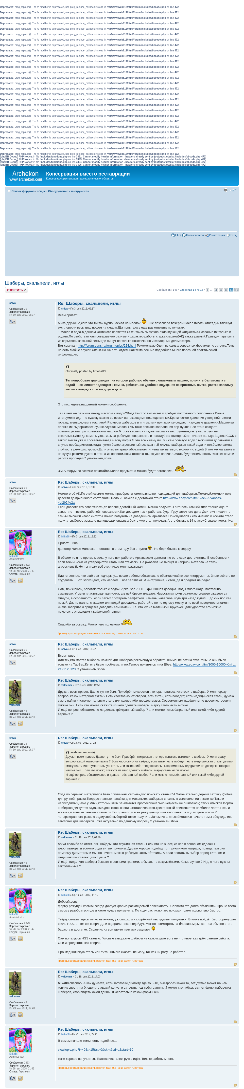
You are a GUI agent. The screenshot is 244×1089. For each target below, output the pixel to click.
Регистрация (217, 235)
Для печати (225, 190)
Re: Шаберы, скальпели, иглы (89, 303)
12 (221, 290)
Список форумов (23, 191)
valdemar (66, 685)
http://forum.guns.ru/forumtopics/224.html (107, 345)
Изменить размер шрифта (233, 190)
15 (236, 290)
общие (41, 191)
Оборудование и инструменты (68, 191)
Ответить (16, 290)
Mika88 (65, 536)
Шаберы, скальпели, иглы (34, 283)
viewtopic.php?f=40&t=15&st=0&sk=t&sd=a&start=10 (95, 1049)
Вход (233, 235)
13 (226, 290)
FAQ (178, 235)
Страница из (191, 289)
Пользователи (195, 235)
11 (215, 290)
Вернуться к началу (235, 474)
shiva (64, 308)
